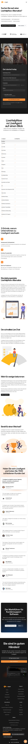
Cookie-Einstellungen (8, 736)
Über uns (7, 705)
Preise (7, 692)
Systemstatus (21, 693)
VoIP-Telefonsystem (14, 725)
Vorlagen (21, 712)
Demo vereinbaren (14, 661)
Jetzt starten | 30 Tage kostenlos (8, 25)
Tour (7, 699)
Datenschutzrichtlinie (7, 103)
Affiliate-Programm (7, 712)
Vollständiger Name (6, 72)
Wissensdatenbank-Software (14, 720)
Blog (21, 705)
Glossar (20, 707)
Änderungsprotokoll (21, 696)
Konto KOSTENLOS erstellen (14, 99)
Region (4, 88)
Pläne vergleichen (5, 394)
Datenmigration (21, 691)
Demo (20, 625)
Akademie (21, 709)
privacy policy (5, 731)
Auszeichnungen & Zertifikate (7, 707)
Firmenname (5, 83)
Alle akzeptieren (7, 734)
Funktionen (7, 694)
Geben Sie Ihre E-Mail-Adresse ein (9, 77)
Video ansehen (22, 25)
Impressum (7, 714)
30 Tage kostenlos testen (11, 625)
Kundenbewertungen (7, 709)
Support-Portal (21, 689)
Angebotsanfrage (21, 698)
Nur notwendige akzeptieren (18, 734)
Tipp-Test (21, 714)
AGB (18, 102)
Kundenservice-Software (14, 722)
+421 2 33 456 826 (15, 742)
